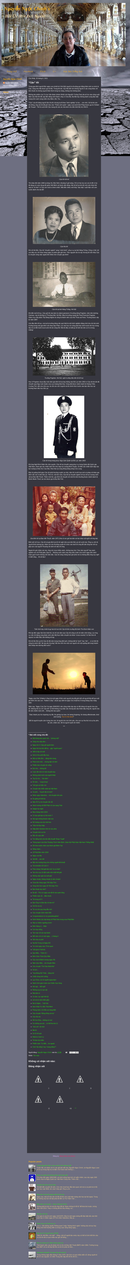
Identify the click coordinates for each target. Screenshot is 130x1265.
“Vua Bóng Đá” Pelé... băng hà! (43, 973)
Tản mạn (36, 1055)
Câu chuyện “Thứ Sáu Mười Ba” (43, 966)
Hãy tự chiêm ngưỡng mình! (42, 923)
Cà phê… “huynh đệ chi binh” (42, 792)
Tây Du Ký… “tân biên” (40, 778)
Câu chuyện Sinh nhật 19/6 (41, 913)
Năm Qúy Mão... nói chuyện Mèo (43, 963)
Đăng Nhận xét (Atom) (67, 1156)
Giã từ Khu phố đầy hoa (40, 755)
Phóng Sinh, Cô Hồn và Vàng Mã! (44, 1010)
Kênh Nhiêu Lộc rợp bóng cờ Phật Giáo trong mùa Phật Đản (53, 919)
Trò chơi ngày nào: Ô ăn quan (42, 946)
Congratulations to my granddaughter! (45, 916)
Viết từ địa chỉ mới (38, 752)
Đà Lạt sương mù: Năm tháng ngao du (50, 1243)
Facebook (28, 71)
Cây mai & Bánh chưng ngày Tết (43, 960)
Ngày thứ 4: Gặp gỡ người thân (43, 745)
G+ (54, 71)
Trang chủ (12, 71)
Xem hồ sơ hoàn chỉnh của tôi (12, 85)
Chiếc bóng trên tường (40, 976)
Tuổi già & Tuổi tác (38, 949)
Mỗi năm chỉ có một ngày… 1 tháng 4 (45, 936)
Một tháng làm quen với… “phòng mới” (45, 738)
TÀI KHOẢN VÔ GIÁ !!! (40, 866)
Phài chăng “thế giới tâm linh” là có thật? (46, 869)
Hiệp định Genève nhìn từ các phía (44, 829)
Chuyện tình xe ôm (39, 832)
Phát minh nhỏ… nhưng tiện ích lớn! (44, 762)
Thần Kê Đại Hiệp (38, 825)
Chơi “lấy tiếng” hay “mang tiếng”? (44, 1047)
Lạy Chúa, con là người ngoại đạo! (44, 980)
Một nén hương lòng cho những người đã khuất (48, 862)
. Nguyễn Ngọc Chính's (26, 8)
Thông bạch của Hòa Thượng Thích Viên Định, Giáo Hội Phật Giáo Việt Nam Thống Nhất (63, 842)
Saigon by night (37, 809)
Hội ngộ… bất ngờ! (38, 986)
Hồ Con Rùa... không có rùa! (42, 1020)
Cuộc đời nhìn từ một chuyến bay (43, 772)
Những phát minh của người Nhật (43, 775)
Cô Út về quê (37, 1033)
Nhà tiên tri (36, 993)
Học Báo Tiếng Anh (72, 71)
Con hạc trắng (37, 929)
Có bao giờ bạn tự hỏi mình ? (42, 815)
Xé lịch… (35, 970)
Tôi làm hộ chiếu (38, 1040)
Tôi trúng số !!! (37, 899)
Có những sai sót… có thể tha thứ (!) (45, 1023)
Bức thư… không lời (39, 768)
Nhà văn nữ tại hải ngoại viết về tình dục (50, 1194)
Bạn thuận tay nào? (39, 889)
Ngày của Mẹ (37, 856)
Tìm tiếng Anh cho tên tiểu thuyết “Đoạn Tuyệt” (48, 839)
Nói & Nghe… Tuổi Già (40, 1003)
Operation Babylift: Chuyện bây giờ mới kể (51, 1252)
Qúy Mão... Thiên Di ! (39, 953)
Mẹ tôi (34, 1030)
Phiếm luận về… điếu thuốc (41, 896)
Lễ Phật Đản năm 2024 (40, 852)
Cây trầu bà (36, 1017)
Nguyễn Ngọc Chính (11, 83)
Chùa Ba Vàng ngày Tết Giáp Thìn (44, 882)
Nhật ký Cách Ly (38, 1037)
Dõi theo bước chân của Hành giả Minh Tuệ (47, 845)
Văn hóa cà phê (37, 939)
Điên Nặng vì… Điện (39, 926)
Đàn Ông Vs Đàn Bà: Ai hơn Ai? (43, 903)
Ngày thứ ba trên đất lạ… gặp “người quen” (47, 748)
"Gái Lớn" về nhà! (38, 1027)
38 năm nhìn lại (42, 1214)
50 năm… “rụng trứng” (40, 782)
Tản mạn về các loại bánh (41, 933)
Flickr (43, 71)
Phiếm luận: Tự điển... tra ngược (43, 1043)
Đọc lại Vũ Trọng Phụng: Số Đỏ (47, 1233)
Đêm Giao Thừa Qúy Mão (41, 956)
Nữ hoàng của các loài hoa (41, 822)
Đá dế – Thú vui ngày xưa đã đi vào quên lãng (48, 892)
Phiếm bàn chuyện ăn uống (41, 765)
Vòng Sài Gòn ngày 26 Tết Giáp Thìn (45, 886)
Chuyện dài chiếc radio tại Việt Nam (44, 788)
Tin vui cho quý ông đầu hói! (42, 909)
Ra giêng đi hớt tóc (38, 799)
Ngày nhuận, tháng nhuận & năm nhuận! (46, 879)
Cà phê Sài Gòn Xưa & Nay (46, 1185)
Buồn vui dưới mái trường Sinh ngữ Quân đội (52, 1175)
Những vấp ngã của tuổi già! (42, 876)
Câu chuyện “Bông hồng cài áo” (43, 1013)
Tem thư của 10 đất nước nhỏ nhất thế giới (47, 872)
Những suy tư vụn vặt (39, 990)
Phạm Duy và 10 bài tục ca (46, 1223)
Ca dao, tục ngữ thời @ (40, 996)
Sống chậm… (37, 849)
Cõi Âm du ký (37, 906)
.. (90, 71)
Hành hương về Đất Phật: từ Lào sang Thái (47, 805)
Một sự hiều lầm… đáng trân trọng (44, 758)
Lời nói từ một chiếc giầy (40, 1000)
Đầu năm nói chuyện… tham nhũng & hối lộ (52, 1204)
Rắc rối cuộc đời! (38, 835)
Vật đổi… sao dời (38, 859)
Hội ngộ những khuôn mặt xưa (42, 819)
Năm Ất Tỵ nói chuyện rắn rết (42, 802)
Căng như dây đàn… (39, 741)
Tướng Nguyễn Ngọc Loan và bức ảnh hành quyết (54, 1165)
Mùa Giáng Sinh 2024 (40, 812)
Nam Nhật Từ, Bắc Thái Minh (42, 1006)
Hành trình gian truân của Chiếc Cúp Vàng (47, 983)
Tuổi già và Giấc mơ (39, 785)
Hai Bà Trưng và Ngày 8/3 (41, 943)
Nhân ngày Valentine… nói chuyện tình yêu (47, 795)
